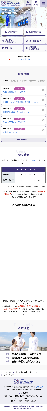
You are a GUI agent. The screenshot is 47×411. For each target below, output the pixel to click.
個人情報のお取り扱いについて (27, 372)
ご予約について (34, 41)
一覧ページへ (22, 140)
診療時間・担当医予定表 (32, 48)
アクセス (7, 48)
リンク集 (7, 372)
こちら (32, 160)
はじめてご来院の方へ (8, 41)
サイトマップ (9, 375)
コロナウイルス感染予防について (25, 59)
